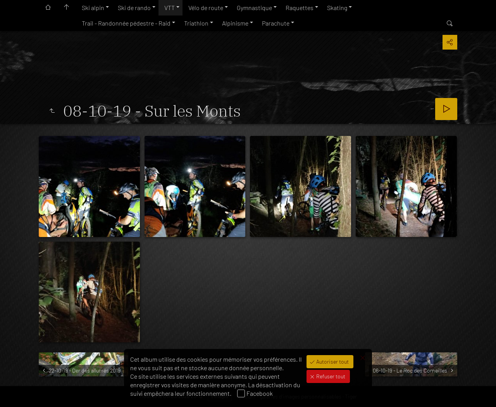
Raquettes (299, 7)
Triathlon (196, 23)
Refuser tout (330, 376)
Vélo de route (205, 7)
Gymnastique (254, 7)
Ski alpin (93, 7)
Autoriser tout (332, 361)
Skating (337, 7)
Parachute (275, 23)
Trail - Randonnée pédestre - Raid (126, 23)
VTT (169, 7)
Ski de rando (134, 7)
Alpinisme (235, 23)
